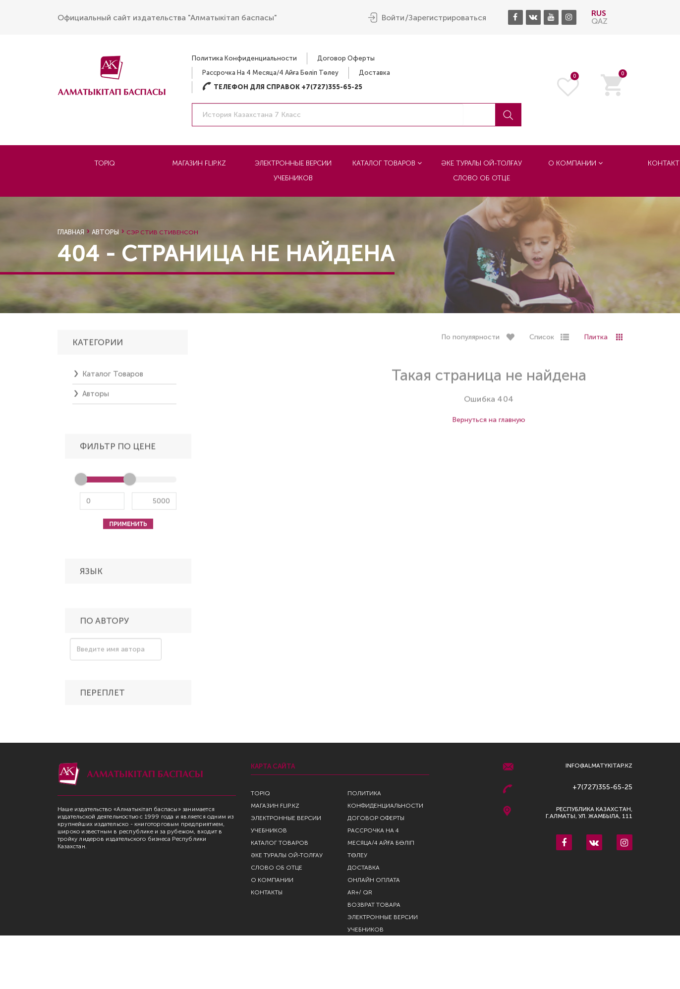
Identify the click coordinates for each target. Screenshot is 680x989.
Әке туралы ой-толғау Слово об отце (481, 170)
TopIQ (104, 163)
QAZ (599, 20)
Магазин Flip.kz (199, 163)
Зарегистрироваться (447, 17)
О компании (575, 163)
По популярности (470, 340)
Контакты (267, 892)
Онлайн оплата (373, 880)
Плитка (596, 340)
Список (541, 340)
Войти (393, 17)
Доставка (374, 72)
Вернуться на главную (488, 423)
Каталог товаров (387, 163)
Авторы (105, 232)
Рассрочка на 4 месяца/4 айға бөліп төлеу (270, 72)
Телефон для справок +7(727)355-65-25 (282, 86)
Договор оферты (346, 57)
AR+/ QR (359, 892)
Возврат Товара (373, 904)
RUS (598, 12)
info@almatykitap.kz (599, 766)
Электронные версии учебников (293, 170)
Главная (70, 232)
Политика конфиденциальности (244, 57)
